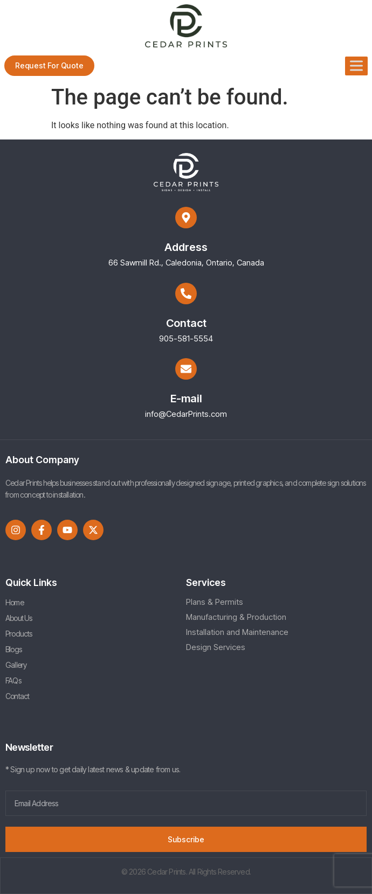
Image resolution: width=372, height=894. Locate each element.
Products (18, 633)
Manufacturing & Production (236, 617)
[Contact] (186, 293)
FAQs (13, 680)
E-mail (186, 398)
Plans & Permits (214, 602)
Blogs (13, 649)
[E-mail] (186, 369)
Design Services (215, 647)
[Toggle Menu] (356, 65)
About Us (18, 618)
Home (14, 602)
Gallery (15, 664)
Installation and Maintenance (237, 632)
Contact (186, 323)
